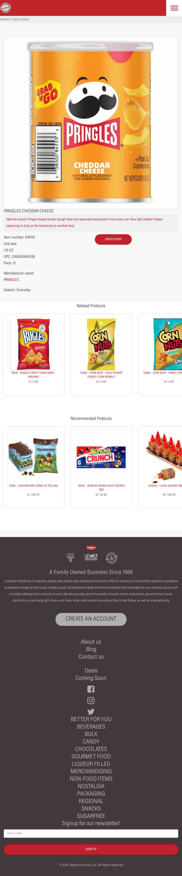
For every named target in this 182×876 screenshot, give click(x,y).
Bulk (91, 735)
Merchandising (91, 772)
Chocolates (91, 749)
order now (113, 239)
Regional (91, 802)
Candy (91, 742)
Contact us (91, 657)
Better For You (91, 720)
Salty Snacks (20, 19)
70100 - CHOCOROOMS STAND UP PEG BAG (33, 485)
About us (91, 642)
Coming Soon (91, 678)
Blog (91, 650)
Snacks (4, 19)
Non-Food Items (91, 779)
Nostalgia (91, 787)
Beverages (91, 727)
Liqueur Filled (91, 764)
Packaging (91, 794)
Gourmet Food (91, 757)
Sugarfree (91, 816)
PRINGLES (11, 280)
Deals (91, 671)
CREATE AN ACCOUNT (91, 619)
